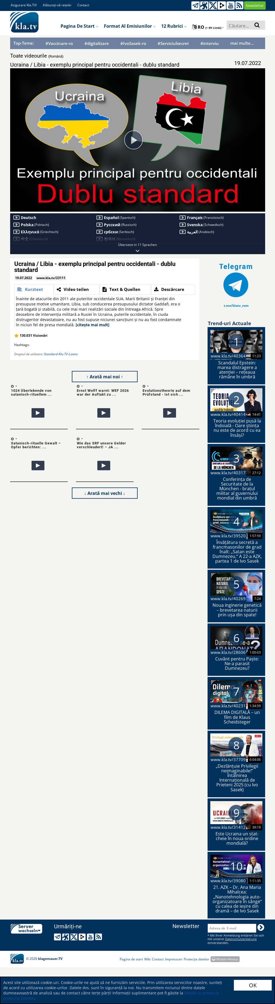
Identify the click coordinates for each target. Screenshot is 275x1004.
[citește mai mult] (92, 324)
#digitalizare (96, 43)
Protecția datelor (196, 959)
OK (253, 985)
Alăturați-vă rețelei (57, 5)
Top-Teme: (23, 43)
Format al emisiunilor (130, 26)
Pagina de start (79, 26)
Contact (83, 5)
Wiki (147, 959)
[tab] (34, 289)
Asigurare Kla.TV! (24, 5)
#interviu (209, 43)
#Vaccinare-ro (59, 43)
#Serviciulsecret (173, 43)
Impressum (173, 959)
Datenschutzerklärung (241, 939)
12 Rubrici (174, 26)
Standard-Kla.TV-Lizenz (61, 354)
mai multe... (242, 43)
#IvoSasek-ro (133, 43)
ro (208, 27)
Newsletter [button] (255, 5)
